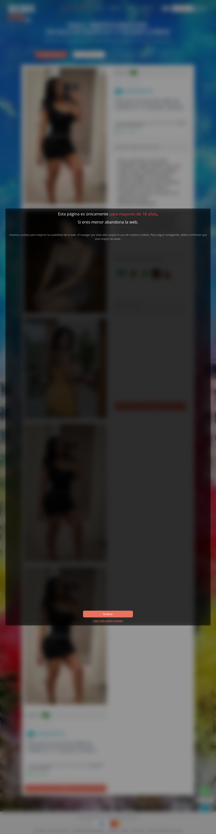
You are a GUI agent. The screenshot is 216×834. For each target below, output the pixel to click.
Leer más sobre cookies (108, 621)
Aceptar (108, 614)
